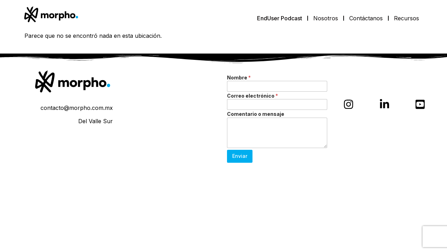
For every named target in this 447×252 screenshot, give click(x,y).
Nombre (239, 77)
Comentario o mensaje (255, 114)
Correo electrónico (252, 95)
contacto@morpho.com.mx (77, 107)
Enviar (239, 156)
